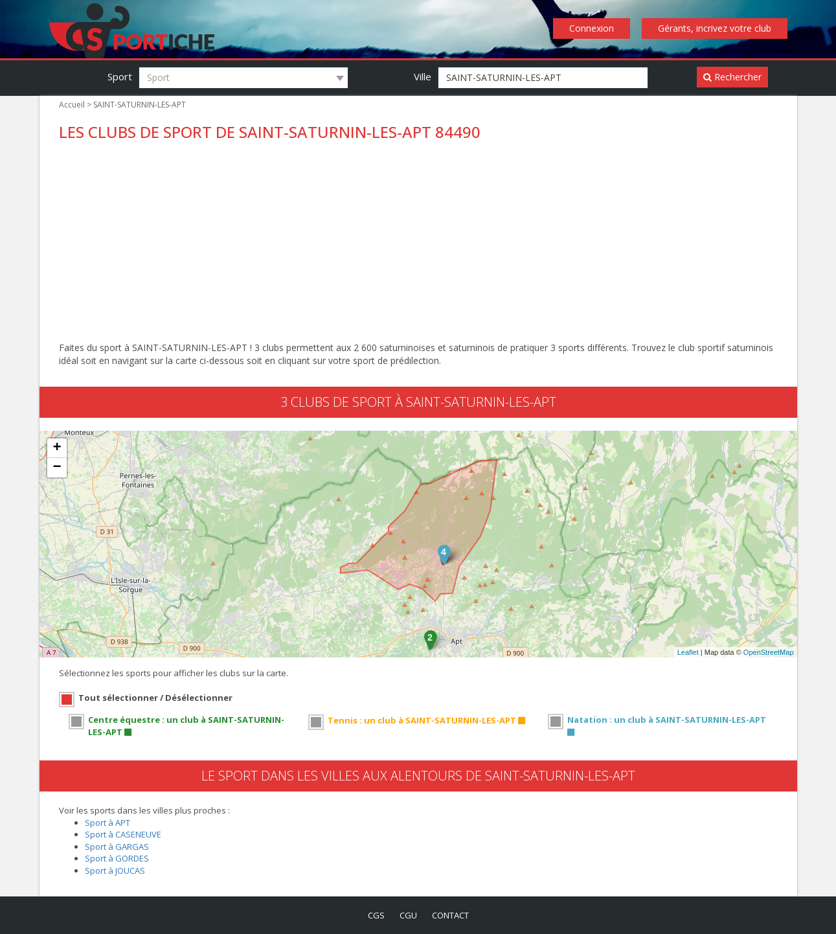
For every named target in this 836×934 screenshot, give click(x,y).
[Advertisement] (418, 244)
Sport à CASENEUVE (123, 834)
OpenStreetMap (768, 652)
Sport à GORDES (117, 858)
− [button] (56, 467)
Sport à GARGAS (117, 846)
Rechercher (732, 77)
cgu (408, 915)
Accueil (72, 104)
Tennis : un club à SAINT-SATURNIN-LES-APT (426, 720)
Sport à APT (107, 822)
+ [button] (56, 448)
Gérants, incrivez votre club (714, 28)
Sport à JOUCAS (115, 870)
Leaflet (688, 652)
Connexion (591, 28)
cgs (376, 915)
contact (450, 915)
